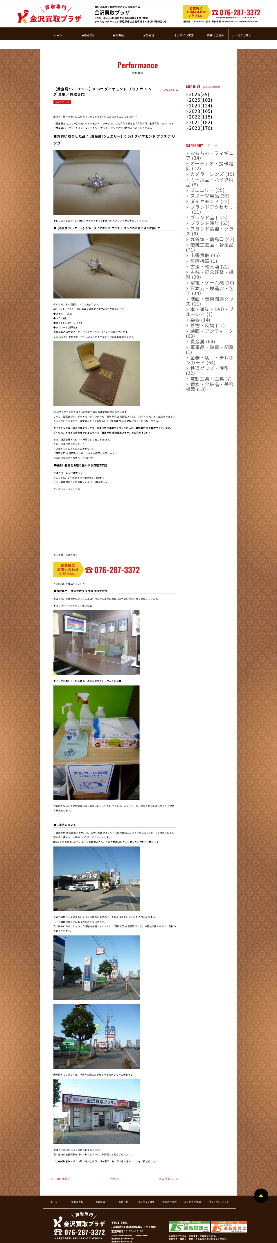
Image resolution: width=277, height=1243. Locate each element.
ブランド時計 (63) (198, 158)
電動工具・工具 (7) (198, 253)
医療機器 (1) (195, 183)
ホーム (54, 1166)
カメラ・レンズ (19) (199, 122)
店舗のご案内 (169, 1166)
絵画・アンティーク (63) (201, 228)
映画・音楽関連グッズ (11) (202, 208)
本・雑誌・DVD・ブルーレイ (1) (205, 213)
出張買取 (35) (196, 178)
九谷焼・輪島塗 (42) (199, 168)
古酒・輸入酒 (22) (198, 188)
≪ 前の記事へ (61, 1143)
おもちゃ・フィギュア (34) (202, 112)
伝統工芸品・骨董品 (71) (201, 173)
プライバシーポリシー (220, 1166)
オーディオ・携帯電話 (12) (202, 117)
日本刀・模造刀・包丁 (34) (202, 203)
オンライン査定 (146, 1166)
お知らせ (123, 1166)
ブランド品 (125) (197, 152)
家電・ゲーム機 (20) (199, 198)
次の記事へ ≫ (169, 1143)
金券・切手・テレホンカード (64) (206, 243)
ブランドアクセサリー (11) (202, 148)
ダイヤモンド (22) (198, 142)
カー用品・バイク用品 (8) (202, 127)
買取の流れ (77, 1166)
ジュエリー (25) (197, 132)
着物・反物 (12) (197, 223)
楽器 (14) (193, 218)
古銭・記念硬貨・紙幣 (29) (202, 193)
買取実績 (100, 1166)
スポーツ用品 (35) (198, 137)
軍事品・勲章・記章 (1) (201, 238)
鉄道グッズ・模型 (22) (200, 248)
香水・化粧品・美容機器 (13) (204, 258)
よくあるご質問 (192, 1166)
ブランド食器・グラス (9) (202, 163)
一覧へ (114, 1143)
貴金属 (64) (194, 233)
